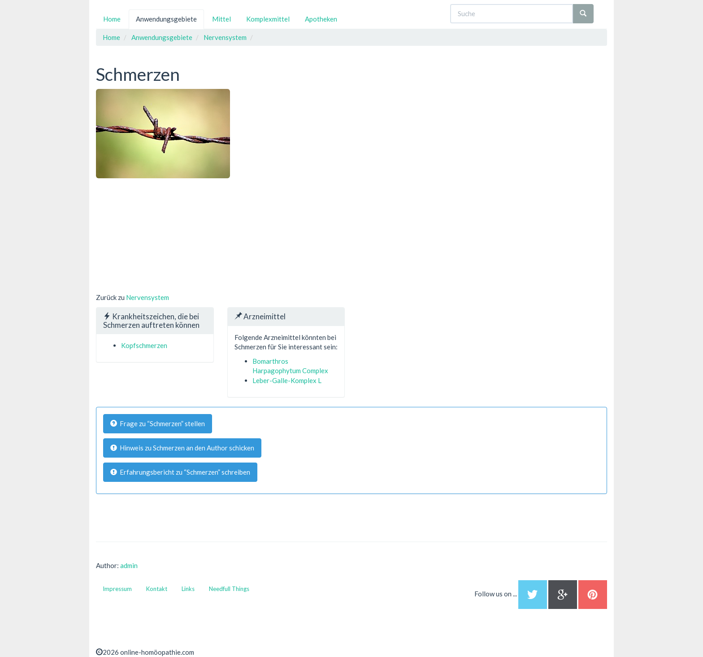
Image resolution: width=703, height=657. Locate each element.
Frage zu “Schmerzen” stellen (157, 423)
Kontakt (156, 588)
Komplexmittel (268, 19)
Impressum (117, 588)
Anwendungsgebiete (166, 19)
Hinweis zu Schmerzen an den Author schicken (182, 448)
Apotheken (321, 19)
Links (188, 588)
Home (112, 19)
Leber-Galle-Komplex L (286, 380)
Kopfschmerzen (144, 345)
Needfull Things (229, 588)
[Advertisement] (163, 234)
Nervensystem (147, 297)
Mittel (221, 19)
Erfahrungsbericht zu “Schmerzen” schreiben (180, 472)
